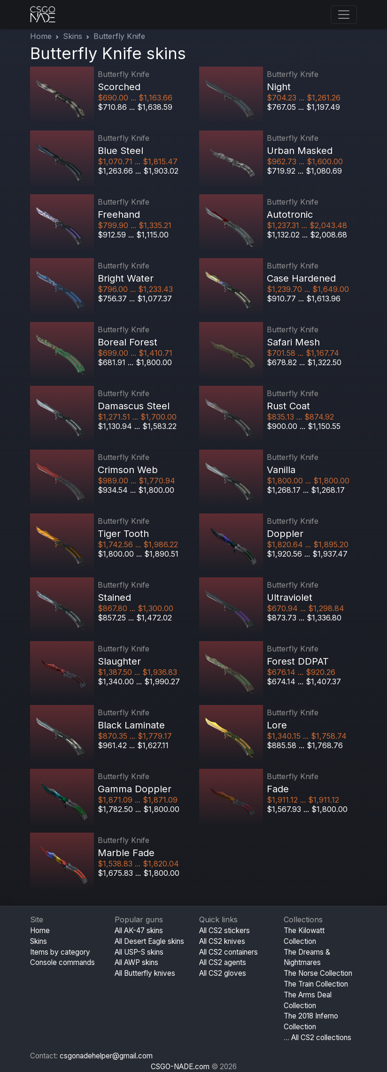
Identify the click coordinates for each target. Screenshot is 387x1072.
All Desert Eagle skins (149, 941)
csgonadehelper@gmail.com (106, 1055)
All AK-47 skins (139, 930)
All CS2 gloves (222, 973)
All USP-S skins (139, 952)
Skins (72, 36)
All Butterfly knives (145, 973)
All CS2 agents (222, 962)
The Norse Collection (318, 973)
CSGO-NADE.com (180, 1066)
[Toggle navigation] (344, 14)
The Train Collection (316, 984)
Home (41, 36)
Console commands (62, 962)
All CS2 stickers (224, 930)
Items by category (60, 952)
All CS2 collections (321, 1037)
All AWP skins (136, 962)
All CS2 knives (222, 941)
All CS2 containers (228, 952)
